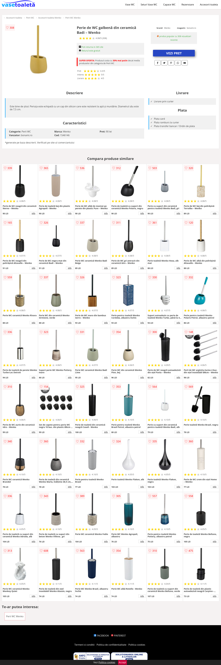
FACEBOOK (101, 635)
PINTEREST (118, 635)
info (33, 213)
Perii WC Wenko (73, 17)
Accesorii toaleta (209, 4)
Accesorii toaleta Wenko (49, 17)
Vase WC (130, 4)
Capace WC (169, 4)
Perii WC (30, 17)
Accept (122, 662)
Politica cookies (136, 644)
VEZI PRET (174, 53)
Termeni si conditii (84, 644)
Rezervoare (188, 4)
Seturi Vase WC (149, 4)
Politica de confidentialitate (111, 644)
